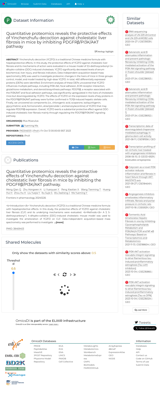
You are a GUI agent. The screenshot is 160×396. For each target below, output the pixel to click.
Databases (56, 4)
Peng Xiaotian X (70, 189)
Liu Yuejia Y (34, 193)
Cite (76, 147)
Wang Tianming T (91, 189)
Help (79, 4)
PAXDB (62, 358)
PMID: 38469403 (15, 228)
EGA (61, 346)
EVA (61, 349)
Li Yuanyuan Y (52, 189)
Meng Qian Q (14, 189)
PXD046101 (25, 130)
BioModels (89, 365)
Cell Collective (66, 361)
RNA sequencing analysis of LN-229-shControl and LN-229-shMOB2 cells (140, 35)
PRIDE (37, 346)
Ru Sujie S (47, 193)
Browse (25, 4)
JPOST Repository (43, 355)
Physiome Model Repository (42, 360)
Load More (141, 310)
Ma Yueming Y (79, 193)
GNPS (87, 361)
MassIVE (38, 352)
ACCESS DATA (15, 142)
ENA (61, 352)
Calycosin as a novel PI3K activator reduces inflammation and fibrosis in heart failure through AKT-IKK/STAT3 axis (140, 174)
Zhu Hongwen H (32, 189)
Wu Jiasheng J (62, 193)
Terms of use (142, 361)
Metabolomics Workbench (91, 350)
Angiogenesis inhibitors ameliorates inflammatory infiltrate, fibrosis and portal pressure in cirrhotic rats (140, 199)
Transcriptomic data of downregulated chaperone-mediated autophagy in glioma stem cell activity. (140, 131)
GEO (111, 355)
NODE (112, 358)
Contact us (141, 355)
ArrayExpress (115, 346)
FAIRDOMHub (91, 368)
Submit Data (40, 4)
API (68, 4)
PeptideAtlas (40, 349)
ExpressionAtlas (117, 352)
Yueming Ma (30, 125)
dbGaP (112, 349)
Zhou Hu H (20, 193)
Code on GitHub (144, 358)
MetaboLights (91, 346)
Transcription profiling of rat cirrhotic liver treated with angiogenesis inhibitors (140, 150)
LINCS (62, 355)
